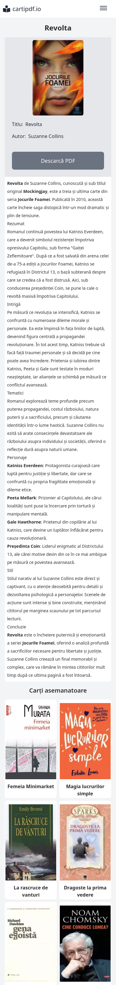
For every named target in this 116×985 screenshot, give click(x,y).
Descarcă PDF (58, 160)
